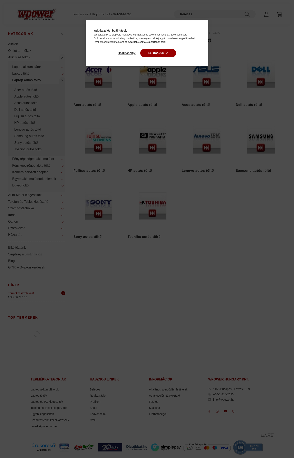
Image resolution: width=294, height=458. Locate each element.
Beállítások (125, 53)
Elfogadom (156, 53)
